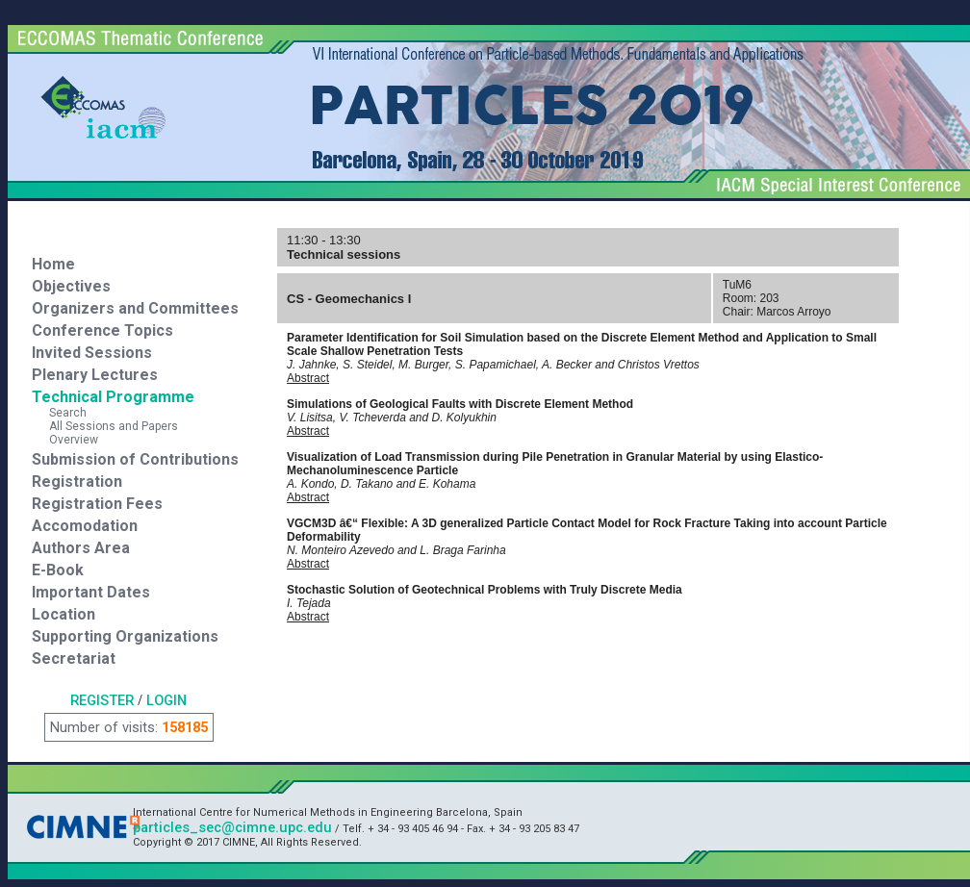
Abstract (308, 378)
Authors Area (81, 548)
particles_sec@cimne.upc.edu (232, 827)
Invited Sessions (92, 352)
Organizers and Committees (135, 308)
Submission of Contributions (135, 459)
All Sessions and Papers (105, 426)
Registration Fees (97, 503)
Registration (77, 481)
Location (63, 614)
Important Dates (91, 592)
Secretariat (73, 658)
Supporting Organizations (125, 636)
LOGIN (166, 700)
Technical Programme (113, 397)
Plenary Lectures (95, 375)
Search (59, 412)
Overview (65, 439)
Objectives (71, 286)
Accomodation (85, 526)
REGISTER (102, 700)
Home (53, 264)
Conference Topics (102, 330)
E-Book (58, 570)
